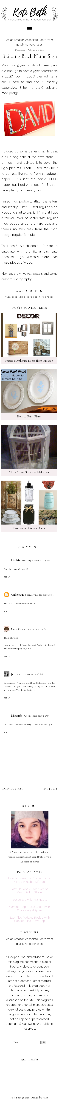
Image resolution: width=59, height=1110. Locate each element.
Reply (7, 577)
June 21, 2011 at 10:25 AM (36, 716)
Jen (13, 674)
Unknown (17, 595)
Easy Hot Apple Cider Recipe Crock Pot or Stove (29, 890)
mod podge (48, 297)
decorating (18, 297)
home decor (33, 297)
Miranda (16, 716)
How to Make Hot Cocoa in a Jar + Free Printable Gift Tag (29, 880)
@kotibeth (29, 1059)
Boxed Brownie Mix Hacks (29, 899)
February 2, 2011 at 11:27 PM (32, 629)
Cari (14, 629)
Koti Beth (16, 1097)
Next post (50, 788)
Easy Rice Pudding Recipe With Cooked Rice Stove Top (29, 919)
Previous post (12, 788)
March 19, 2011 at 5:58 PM (30, 674)
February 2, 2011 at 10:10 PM (39, 595)
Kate (45, 1097)
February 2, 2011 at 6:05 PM (36, 560)
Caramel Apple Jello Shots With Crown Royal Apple (29, 908)
